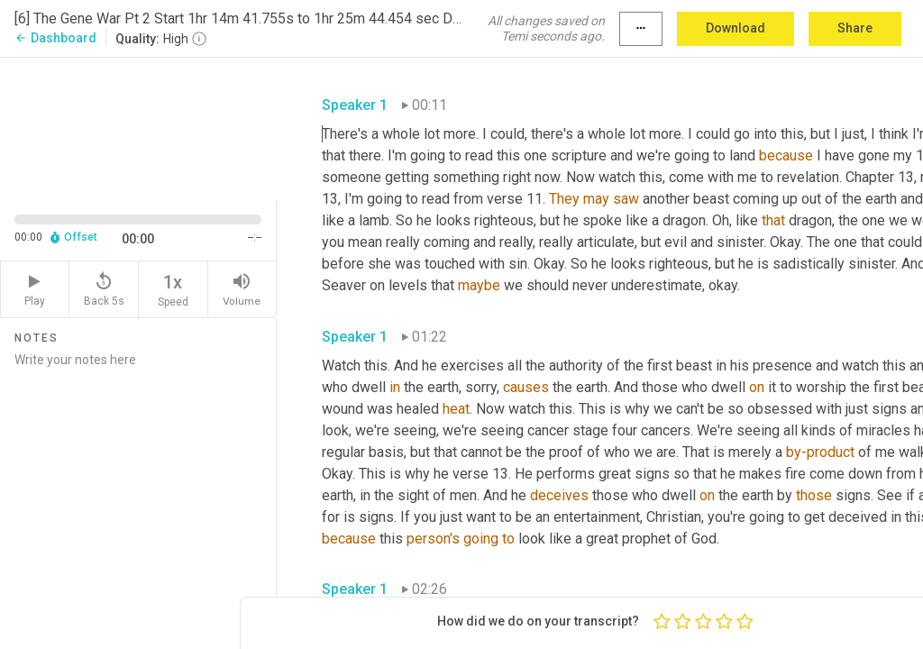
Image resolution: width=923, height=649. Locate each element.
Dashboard (55, 38)
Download (735, 28)
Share (855, 28)
